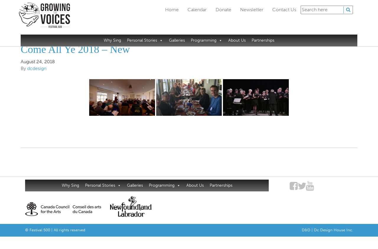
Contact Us (284, 9)
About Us (237, 40)
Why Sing (112, 40)
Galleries (177, 40)
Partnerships (263, 40)
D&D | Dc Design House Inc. (327, 230)
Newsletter (251, 9)
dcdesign (36, 68)
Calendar (197, 9)
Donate (223, 9)
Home (172, 9)
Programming (206, 40)
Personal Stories (145, 40)
